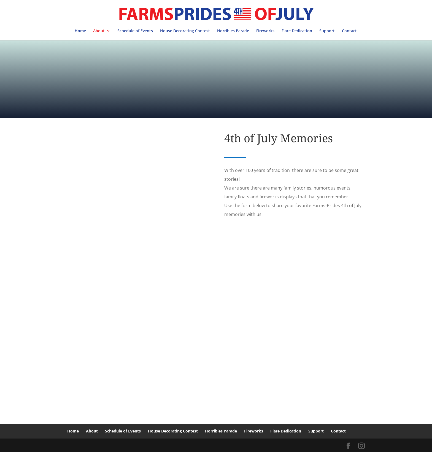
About (99, 31)
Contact (349, 31)
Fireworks (265, 31)
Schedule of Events (135, 31)
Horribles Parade (233, 31)
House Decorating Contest (185, 31)
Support (327, 31)
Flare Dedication (297, 31)
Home (80, 31)
